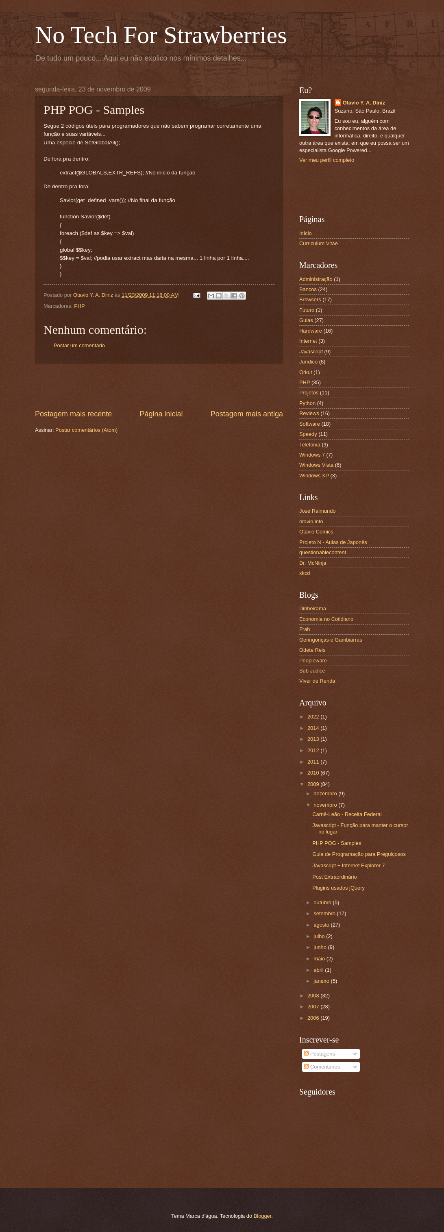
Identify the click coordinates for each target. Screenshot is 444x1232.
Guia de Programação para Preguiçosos (359, 854)
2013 (313, 739)
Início (305, 233)
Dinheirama (312, 608)
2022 (313, 717)
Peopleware (313, 660)
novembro (325, 805)
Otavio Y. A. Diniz (364, 103)
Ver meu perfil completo (326, 160)
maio (319, 959)
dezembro (325, 793)
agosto (322, 925)
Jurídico (308, 362)
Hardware (310, 331)
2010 (313, 773)
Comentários (322, 1067)
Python (307, 403)
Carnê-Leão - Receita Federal (346, 814)
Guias (306, 320)
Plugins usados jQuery (338, 888)
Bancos (308, 289)
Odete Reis (312, 650)
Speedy (308, 434)
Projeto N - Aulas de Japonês (333, 542)
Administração (316, 279)
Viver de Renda (317, 681)
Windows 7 (312, 455)
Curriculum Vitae (318, 243)
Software (309, 424)
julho (319, 936)
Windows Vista (316, 465)
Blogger (263, 1216)
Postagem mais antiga (247, 414)
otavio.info (311, 521)
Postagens (319, 1054)
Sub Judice (312, 671)
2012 (313, 750)
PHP (79, 306)
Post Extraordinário (334, 877)
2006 (313, 1018)
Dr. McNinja (312, 563)
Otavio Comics (316, 532)
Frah (304, 629)
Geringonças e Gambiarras (330, 640)
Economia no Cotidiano (326, 619)
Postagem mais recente (73, 414)
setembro (325, 913)
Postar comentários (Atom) (86, 430)
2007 (313, 1006)
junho (320, 947)
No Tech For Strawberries (161, 35)
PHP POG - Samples (336, 843)
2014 (313, 728)
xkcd (304, 573)
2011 (313, 762)
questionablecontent (322, 552)
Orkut (305, 372)
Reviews (309, 413)
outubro (323, 902)
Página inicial (161, 414)
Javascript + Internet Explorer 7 (348, 865)
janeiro (322, 981)
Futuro (306, 310)
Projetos (308, 393)
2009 (313, 784)
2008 (313, 996)
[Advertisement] (159, 386)
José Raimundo (317, 511)
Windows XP (314, 475)
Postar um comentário (79, 345)
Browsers (310, 299)
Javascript (311, 351)
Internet (308, 341)
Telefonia (309, 445)
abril (319, 970)
